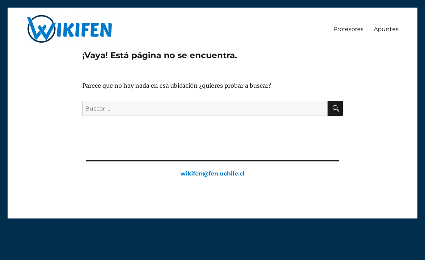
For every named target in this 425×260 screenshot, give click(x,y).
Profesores (348, 29)
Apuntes (386, 29)
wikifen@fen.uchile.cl (212, 173)
